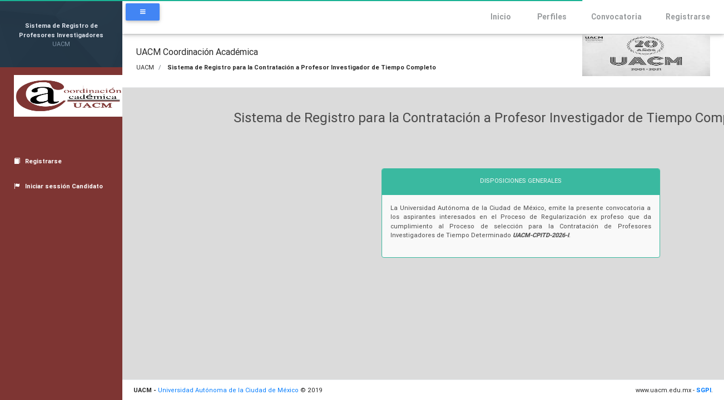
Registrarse (681, 17)
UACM (145, 67)
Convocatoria (610, 17)
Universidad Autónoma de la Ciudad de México (228, 390)
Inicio (494, 17)
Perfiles (544, 17)
